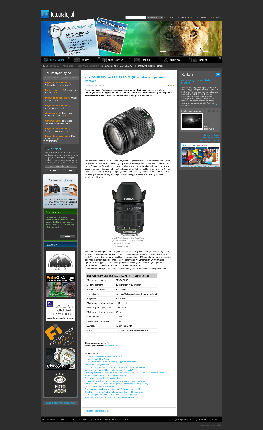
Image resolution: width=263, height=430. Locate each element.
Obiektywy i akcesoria (87, 66)
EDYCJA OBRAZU (81, 419)
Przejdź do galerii (210, 138)
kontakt (218, 17)
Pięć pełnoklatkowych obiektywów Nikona (103, 378)
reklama (203, 17)
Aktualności (68, 66)
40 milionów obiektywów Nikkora (99, 386)
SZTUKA (124, 419)
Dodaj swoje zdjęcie (209, 135)
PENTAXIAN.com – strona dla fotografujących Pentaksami (111, 362)
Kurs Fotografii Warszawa (60, 402)
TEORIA (97, 419)
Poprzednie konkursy (208, 140)
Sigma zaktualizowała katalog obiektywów (103, 356)
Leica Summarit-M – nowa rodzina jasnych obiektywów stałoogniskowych (117, 384)
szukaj (170, 17)
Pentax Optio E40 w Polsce (97, 359)
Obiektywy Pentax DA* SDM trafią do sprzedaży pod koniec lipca (114, 392)
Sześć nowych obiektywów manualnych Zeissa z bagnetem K (112, 389)
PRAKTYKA (110, 419)
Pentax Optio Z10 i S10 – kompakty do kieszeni (106, 375)
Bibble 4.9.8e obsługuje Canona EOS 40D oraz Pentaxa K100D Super (116, 367)
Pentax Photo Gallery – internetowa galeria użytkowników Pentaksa (115, 381)
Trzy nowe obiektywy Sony (97, 364)
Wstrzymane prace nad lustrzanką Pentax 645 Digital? (109, 370)
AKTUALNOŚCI (49, 419)
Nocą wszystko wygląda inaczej (195, 81)
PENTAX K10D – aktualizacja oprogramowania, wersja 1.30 (111, 397)
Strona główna (51, 66)
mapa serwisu (187, 17)
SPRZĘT (64, 419)
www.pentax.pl (110, 346)
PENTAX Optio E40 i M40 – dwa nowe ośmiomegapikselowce (112, 395)
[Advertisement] (199, 229)
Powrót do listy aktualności (96, 411)
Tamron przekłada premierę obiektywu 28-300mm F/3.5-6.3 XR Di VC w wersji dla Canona (125, 373)
